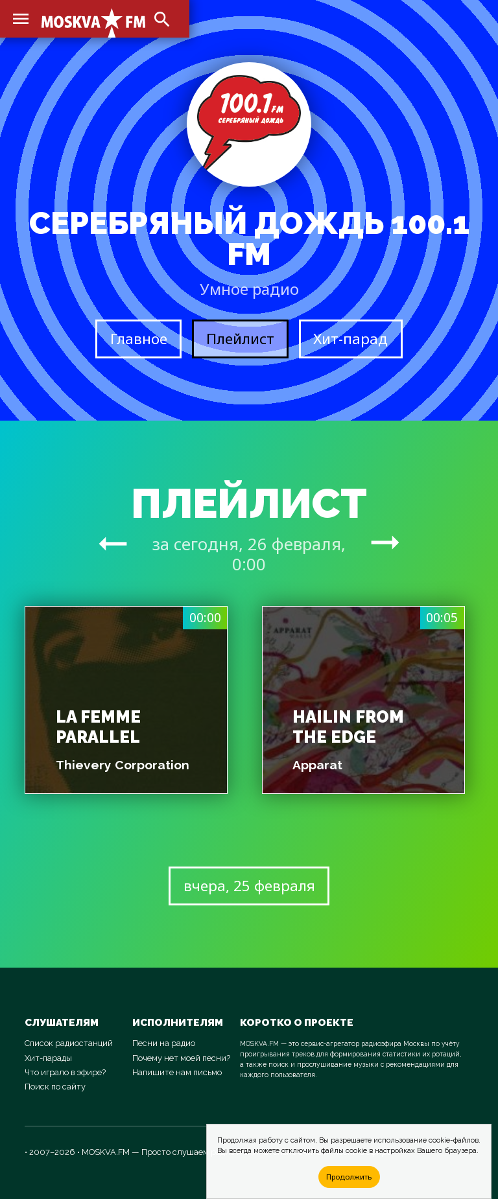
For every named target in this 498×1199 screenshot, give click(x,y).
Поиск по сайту (55, 1086)
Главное (138, 339)
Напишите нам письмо (177, 1072)
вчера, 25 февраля (249, 886)
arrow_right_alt (113, 543)
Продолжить (349, 1177)
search (162, 19)
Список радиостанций (69, 1043)
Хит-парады (48, 1058)
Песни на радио (163, 1043)
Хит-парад (350, 339)
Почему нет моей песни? (181, 1058)
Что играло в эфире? (65, 1072)
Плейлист (240, 339)
